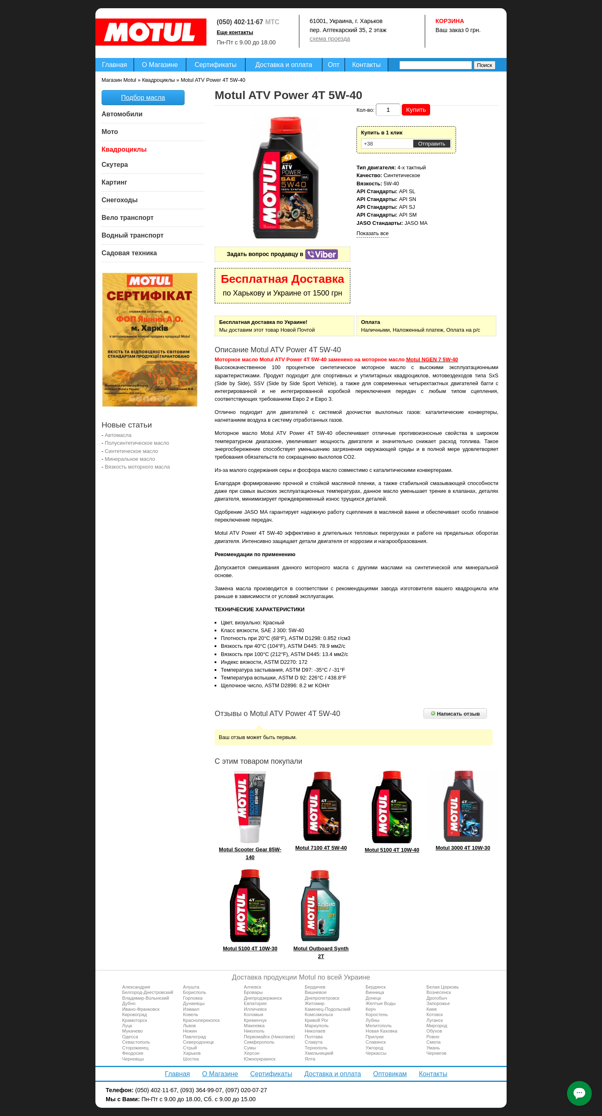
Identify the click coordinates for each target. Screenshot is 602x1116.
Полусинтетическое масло (137, 443)
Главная (114, 64)
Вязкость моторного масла (137, 467)
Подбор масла (143, 97)
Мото (110, 131)
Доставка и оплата (283, 64)
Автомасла (118, 435)
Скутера (115, 164)
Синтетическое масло (131, 451)
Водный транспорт (133, 235)
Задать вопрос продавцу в (282, 254)
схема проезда (330, 38)
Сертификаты (215, 64)
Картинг (114, 182)
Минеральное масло (130, 459)
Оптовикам (390, 1073)
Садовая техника (129, 253)
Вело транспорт (128, 217)
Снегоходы (120, 199)
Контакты (366, 64)
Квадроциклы (124, 149)
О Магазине (160, 64)
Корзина (449, 21)
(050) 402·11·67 (240, 21)
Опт (333, 64)
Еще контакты (235, 32)
